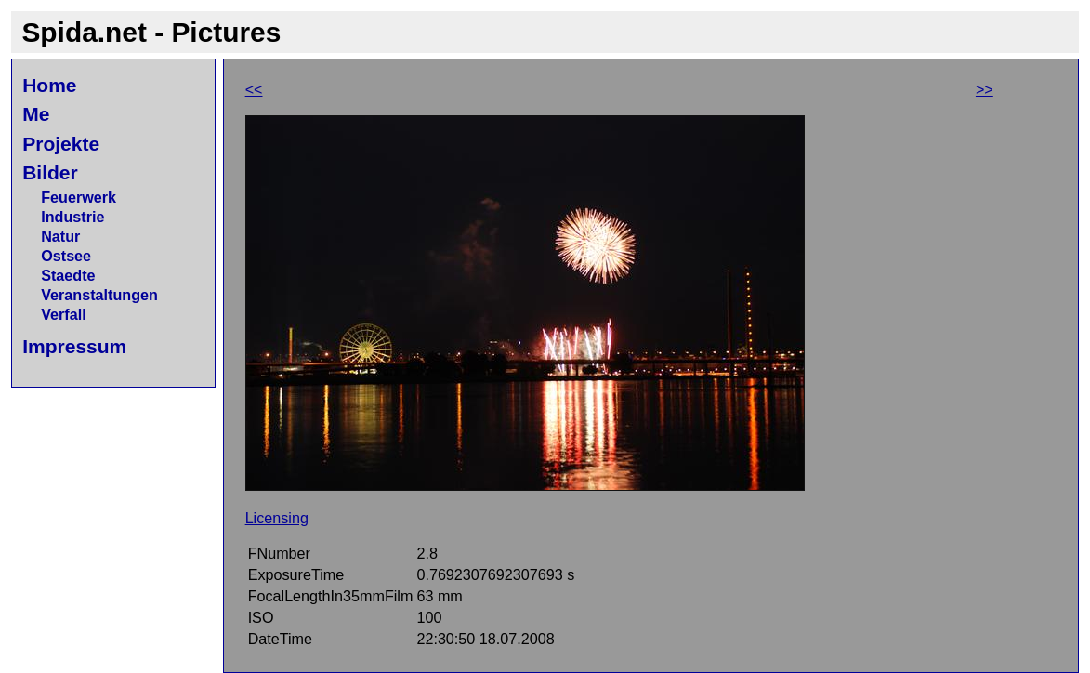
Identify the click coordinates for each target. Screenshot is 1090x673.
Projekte (60, 143)
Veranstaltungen (99, 294)
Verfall (63, 314)
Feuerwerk (78, 197)
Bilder (50, 172)
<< (254, 89)
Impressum (74, 346)
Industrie (72, 216)
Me (35, 114)
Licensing (277, 517)
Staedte (68, 275)
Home (49, 85)
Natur (60, 236)
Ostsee (66, 255)
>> (984, 89)
